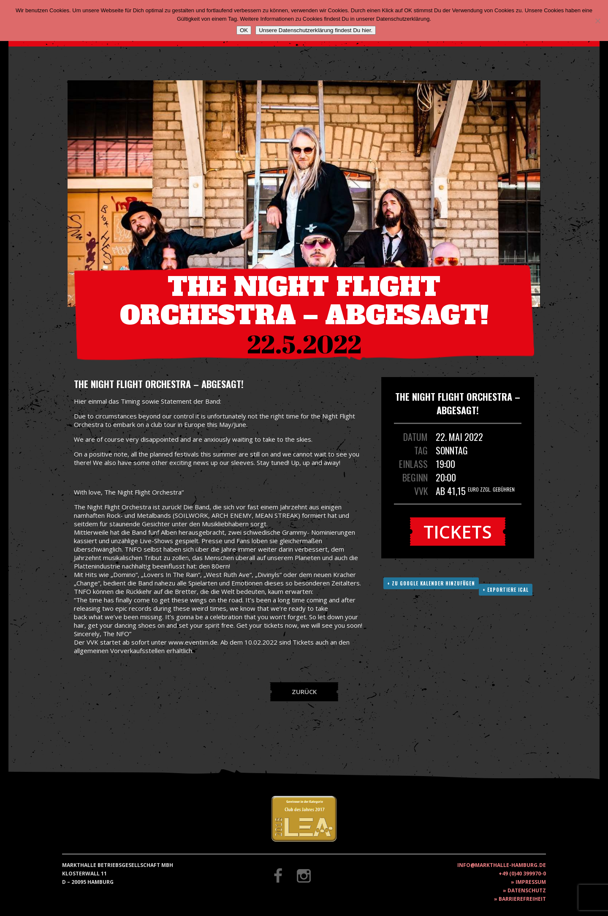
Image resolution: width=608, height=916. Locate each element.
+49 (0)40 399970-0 (522, 873)
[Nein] (597, 20)
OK (244, 30)
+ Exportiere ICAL (506, 589)
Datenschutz (527, 890)
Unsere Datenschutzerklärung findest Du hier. (315, 30)
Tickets (457, 532)
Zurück (304, 691)
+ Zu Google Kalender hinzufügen (431, 583)
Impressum (531, 882)
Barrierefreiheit (522, 898)
